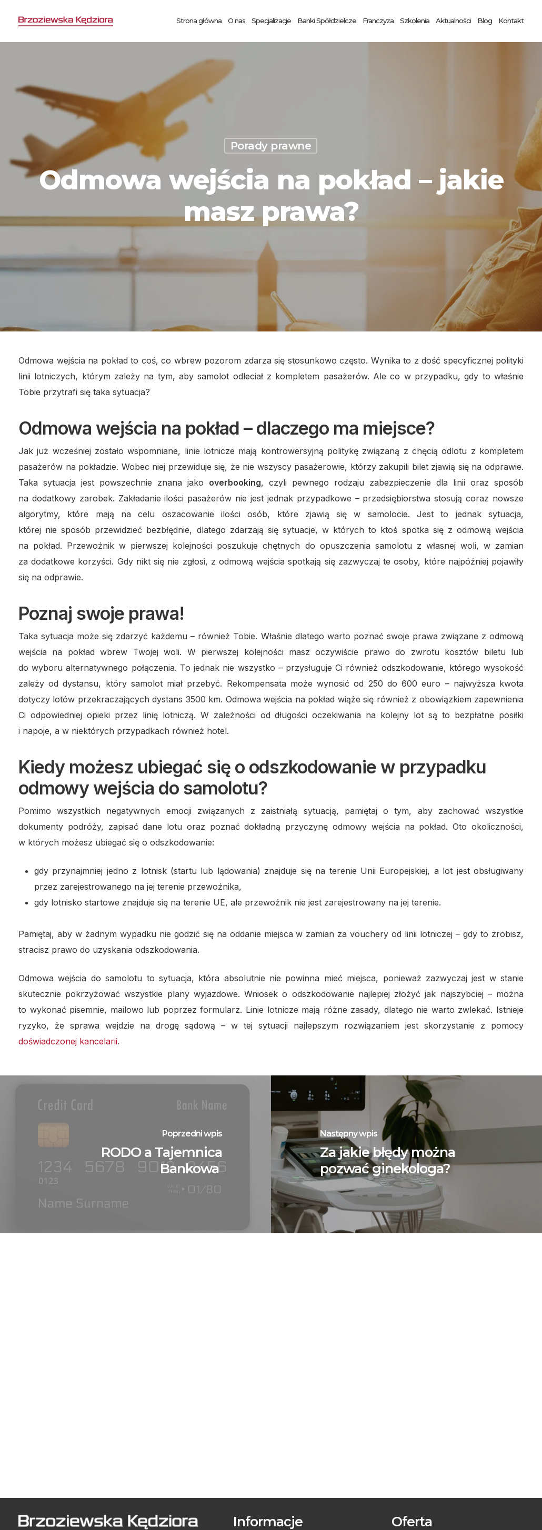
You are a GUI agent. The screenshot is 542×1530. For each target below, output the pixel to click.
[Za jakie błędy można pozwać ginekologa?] (406, 1154)
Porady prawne (271, 145)
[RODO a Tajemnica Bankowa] (135, 1154)
